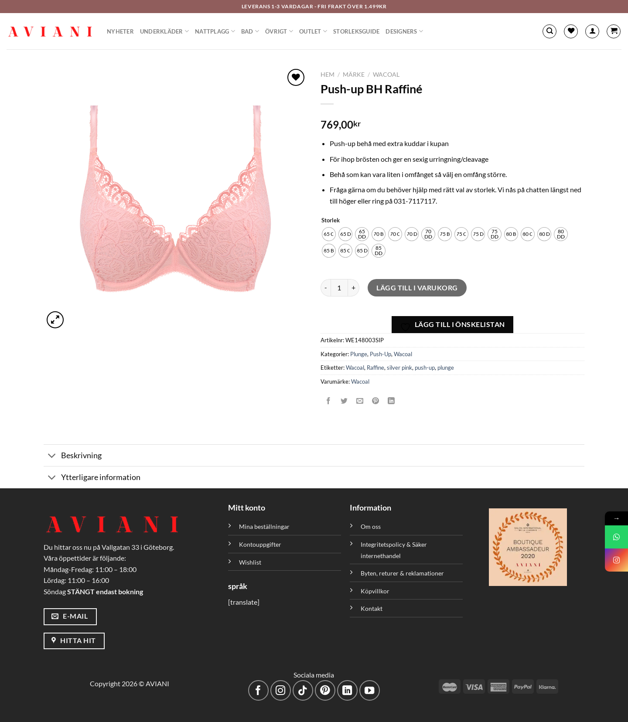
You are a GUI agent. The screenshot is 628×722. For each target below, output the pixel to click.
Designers (404, 31)
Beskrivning (73, 456)
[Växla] (52, 456)
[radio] (328, 234)
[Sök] (549, 31)
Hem (327, 74)
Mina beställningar (265, 526)
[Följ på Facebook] (258, 690)
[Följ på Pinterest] (325, 690)
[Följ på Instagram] (280, 690)
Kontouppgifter (260, 544)
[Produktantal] (339, 287)
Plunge (358, 354)
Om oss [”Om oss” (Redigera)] (371, 526)
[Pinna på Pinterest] (376, 401)
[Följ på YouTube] (369, 690)
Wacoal (386, 74)
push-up (425, 367)
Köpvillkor (375, 591)
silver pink (399, 367)
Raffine (375, 367)
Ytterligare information (92, 478)
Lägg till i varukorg (417, 287)
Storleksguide (356, 31)
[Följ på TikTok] (303, 690)
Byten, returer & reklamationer (402, 573)
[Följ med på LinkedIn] (347, 690)
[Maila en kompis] (360, 401)
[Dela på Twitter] (344, 401)
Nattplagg (215, 31)
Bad (250, 31)
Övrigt (279, 31)
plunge (445, 367)
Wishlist (250, 562)
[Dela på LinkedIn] (391, 401)
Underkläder (164, 31)
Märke (354, 74)
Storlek (330, 221)
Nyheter (120, 31)
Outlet (313, 31)
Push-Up (380, 354)
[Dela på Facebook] (328, 401)
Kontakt (371, 608)
